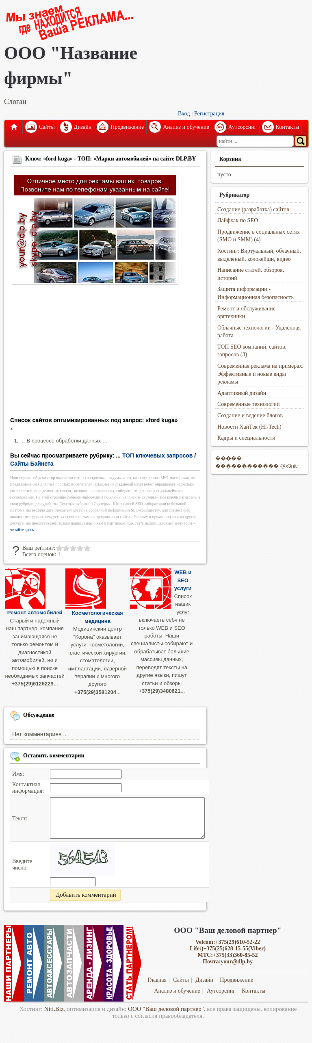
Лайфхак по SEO (237, 220)
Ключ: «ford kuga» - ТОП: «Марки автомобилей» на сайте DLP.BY (110, 159)
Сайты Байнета (32, 463)
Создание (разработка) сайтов (253, 209)
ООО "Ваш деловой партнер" (166, 1009)
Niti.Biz (54, 1009)
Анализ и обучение (186, 127)
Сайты (47, 127)
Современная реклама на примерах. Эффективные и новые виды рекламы (260, 374)
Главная (13, 127)
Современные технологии (248, 404)
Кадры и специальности (246, 438)
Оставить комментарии (53, 755)
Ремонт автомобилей (35, 612)
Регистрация (209, 114)
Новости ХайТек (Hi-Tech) (249, 427)
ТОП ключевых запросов (157, 455)
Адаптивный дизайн (241, 393)
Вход (184, 114)
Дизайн (83, 127)
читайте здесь (22, 529)
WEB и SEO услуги (183, 580)
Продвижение (127, 127)
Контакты (287, 127)
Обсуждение (38, 715)
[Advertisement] (105, 353)
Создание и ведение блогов (250, 415)
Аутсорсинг (242, 127)
